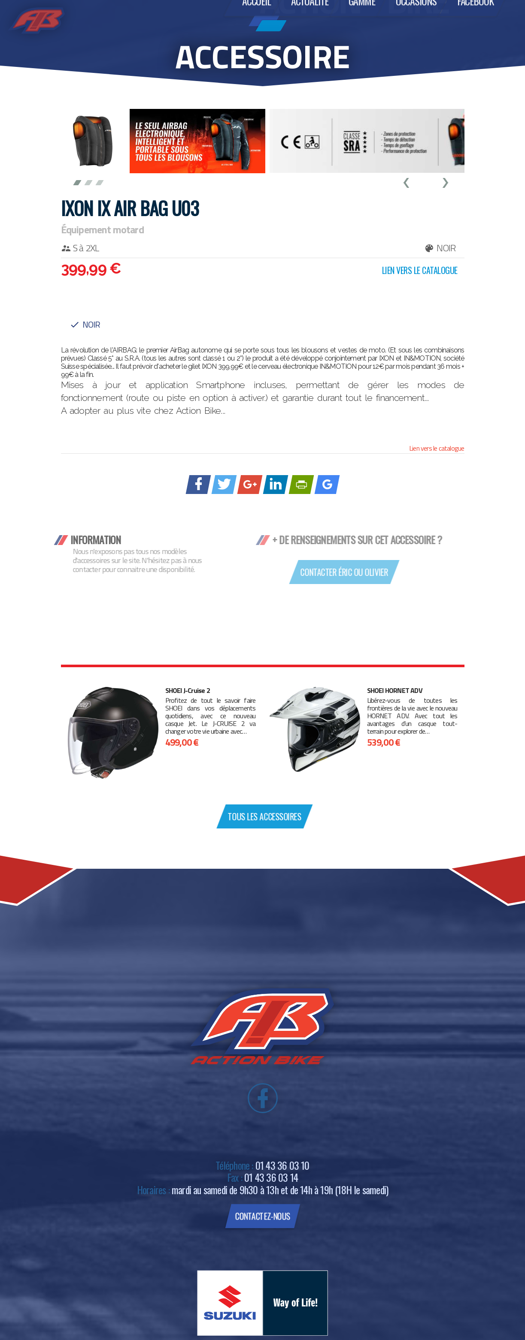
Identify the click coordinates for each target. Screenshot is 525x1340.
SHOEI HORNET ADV (394, 690)
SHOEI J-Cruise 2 (187, 690)
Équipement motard (102, 229)
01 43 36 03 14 (271, 1177)
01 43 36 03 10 (282, 1165)
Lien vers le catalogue (436, 448)
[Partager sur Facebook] (198, 484)
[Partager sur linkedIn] (275, 484)
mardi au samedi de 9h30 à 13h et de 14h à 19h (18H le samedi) (280, 1189)
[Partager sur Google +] (249, 484)
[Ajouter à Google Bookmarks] (327, 484)
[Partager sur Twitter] (224, 484)
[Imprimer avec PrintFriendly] (301, 484)
